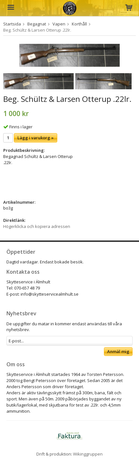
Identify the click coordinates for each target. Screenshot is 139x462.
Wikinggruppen (88, 454)
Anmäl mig (118, 351)
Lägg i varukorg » (35, 138)
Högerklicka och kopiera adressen (36, 226)
